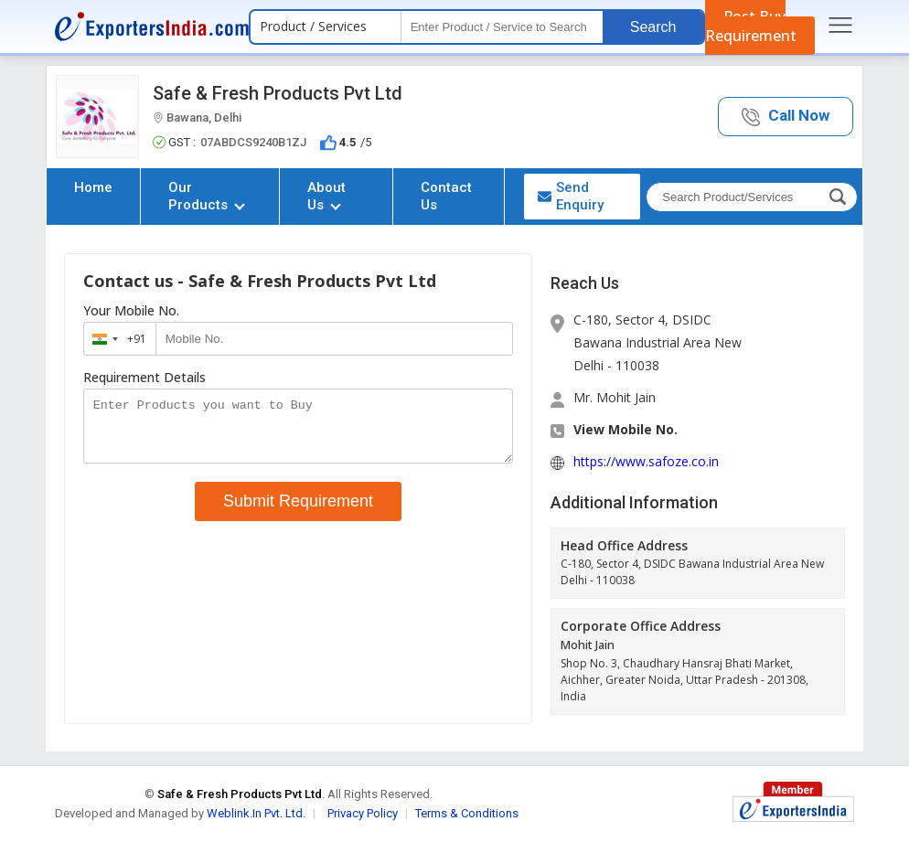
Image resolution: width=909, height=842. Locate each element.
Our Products (206, 196)
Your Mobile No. (131, 311)
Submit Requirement (298, 512)
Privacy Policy (362, 813)
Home (93, 187)
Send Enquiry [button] (571, 196)
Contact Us (446, 196)
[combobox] (115, 339)
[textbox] (502, 27)
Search (653, 27)
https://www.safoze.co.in (646, 461)
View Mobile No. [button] (625, 429)
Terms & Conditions (467, 813)
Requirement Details (144, 377)
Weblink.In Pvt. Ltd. (256, 813)
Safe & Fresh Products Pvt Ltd (277, 93)
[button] (785, 116)
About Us (326, 196)
